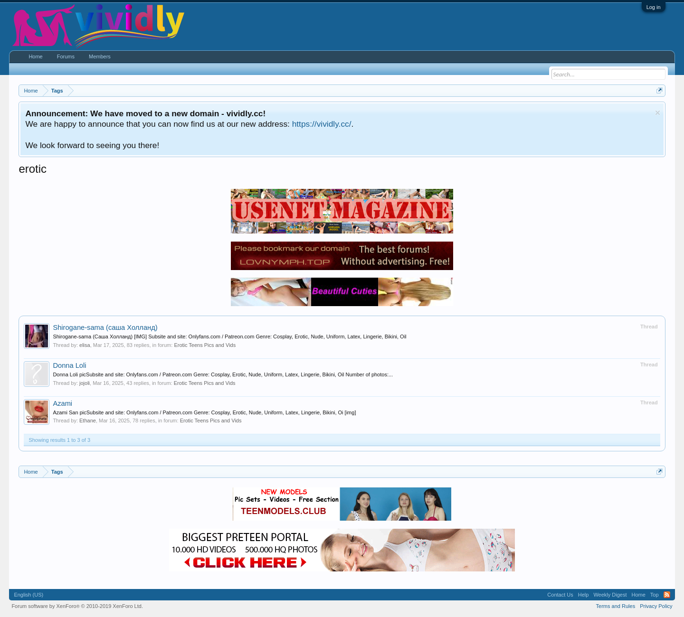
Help (583, 595)
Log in (653, 7)
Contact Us (560, 595)
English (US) (28, 595)
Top (654, 595)
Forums (66, 56)
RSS (667, 594)
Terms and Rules (616, 606)
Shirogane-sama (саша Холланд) (105, 327)
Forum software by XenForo (77, 606)
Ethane (87, 420)
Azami (62, 403)
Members (100, 56)
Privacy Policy (656, 606)
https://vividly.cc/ (322, 124)
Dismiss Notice (657, 112)
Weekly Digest (610, 595)
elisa (84, 345)
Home (35, 56)
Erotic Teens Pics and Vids (205, 345)
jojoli (84, 383)
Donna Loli (69, 365)
